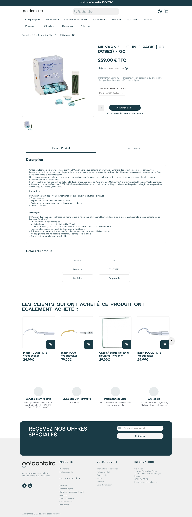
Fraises (115, 19)
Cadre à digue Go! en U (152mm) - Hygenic (114, 354)
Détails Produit (61, 148)
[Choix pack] (111, 93)
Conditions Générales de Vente (72, 492)
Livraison (63, 485)
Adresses (100, 481)
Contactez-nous (65, 501)
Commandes (102, 475)
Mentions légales (66, 488)
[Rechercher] (96, 11)
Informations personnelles (107, 469)
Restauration (98, 19)
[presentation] (139, 446)
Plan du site (64, 505)
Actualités (85, 26)
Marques (148, 19)
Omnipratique (31, 19)
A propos (63, 495)
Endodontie (51, 19)
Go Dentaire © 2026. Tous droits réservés (41, 513)
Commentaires (131, 148)
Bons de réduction (104, 485)
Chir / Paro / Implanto (74, 19)
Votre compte (107, 462)
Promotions (30, 26)
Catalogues (67, 26)
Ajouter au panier (125, 107)
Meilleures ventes (66, 472)
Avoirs (99, 478)
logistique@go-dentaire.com (145, 482)
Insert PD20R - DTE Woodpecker (35, 354)
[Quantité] (101, 108)
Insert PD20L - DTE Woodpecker (149, 354)
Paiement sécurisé (66, 498)
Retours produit (103, 472)
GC (114, 260)
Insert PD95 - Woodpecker (69, 354)
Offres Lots (49, 26)
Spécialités (131, 19)
